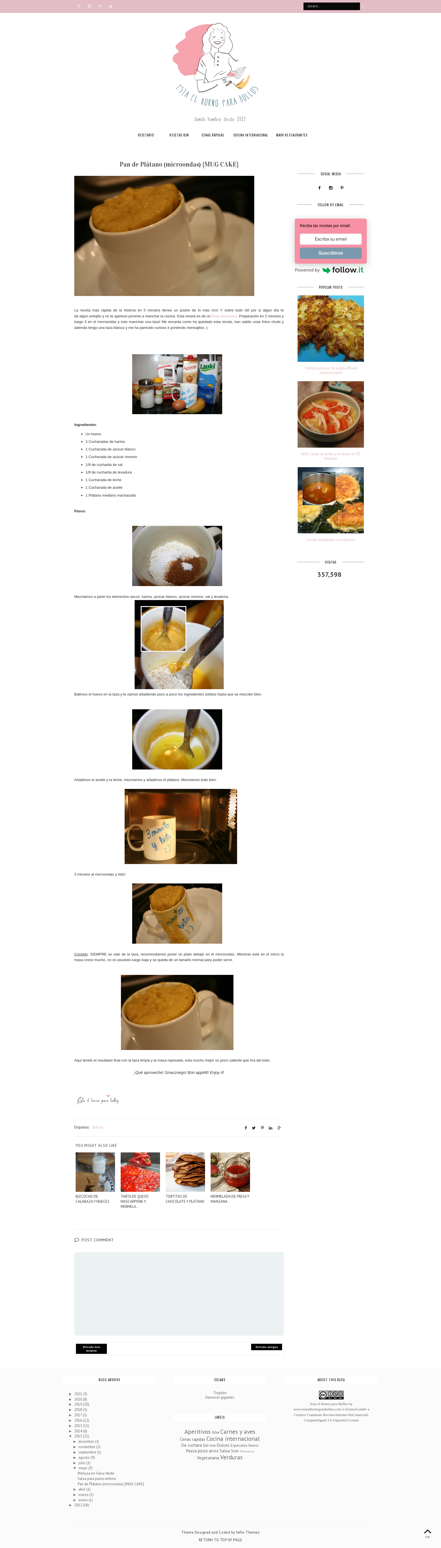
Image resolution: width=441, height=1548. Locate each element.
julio (82, 1462)
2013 (78, 1436)
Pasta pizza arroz (202, 1450)
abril (82, 1489)
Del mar (209, 1445)
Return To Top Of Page (220, 1540)
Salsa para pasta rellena (97, 1478)
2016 (78, 1420)
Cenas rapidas (192, 1439)
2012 (78, 1505)
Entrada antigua (267, 1347)
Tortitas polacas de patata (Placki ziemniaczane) (331, 370)
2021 (78, 1393)
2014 (78, 1430)
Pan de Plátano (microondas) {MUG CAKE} (111, 1484)
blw (215, 1432)
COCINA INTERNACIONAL (250, 135)
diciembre (86, 1441)
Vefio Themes (248, 1532)
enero (83, 1499)
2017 (78, 1415)
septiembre (87, 1452)
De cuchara (191, 1445)
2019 (78, 1404)
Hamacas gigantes (219, 1397)
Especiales (239, 1445)
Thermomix (247, 1451)
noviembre (87, 1446)
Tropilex (220, 1392)
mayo (83, 1468)
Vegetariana (208, 1457)
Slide (235, 1451)
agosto (84, 1457)
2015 (78, 1425)
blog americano (224, 316)
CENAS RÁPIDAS (213, 135)
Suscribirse (330, 253)
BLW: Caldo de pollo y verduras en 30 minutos (331, 456)
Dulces (97, 1127)
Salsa (225, 1450)
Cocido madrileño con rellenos (331, 540)
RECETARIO (146, 135)
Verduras (231, 1457)
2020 (78, 1399)
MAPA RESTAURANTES (292, 135)
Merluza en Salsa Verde (96, 1473)
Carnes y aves (237, 1431)
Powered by (329, 270)
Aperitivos (197, 1431)
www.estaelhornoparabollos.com (317, 1409)
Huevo (253, 1445)
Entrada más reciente (91, 1348)
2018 (78, 1409)
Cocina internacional (233, 1438)
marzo (83, 1494)
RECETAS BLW (179, 135)
